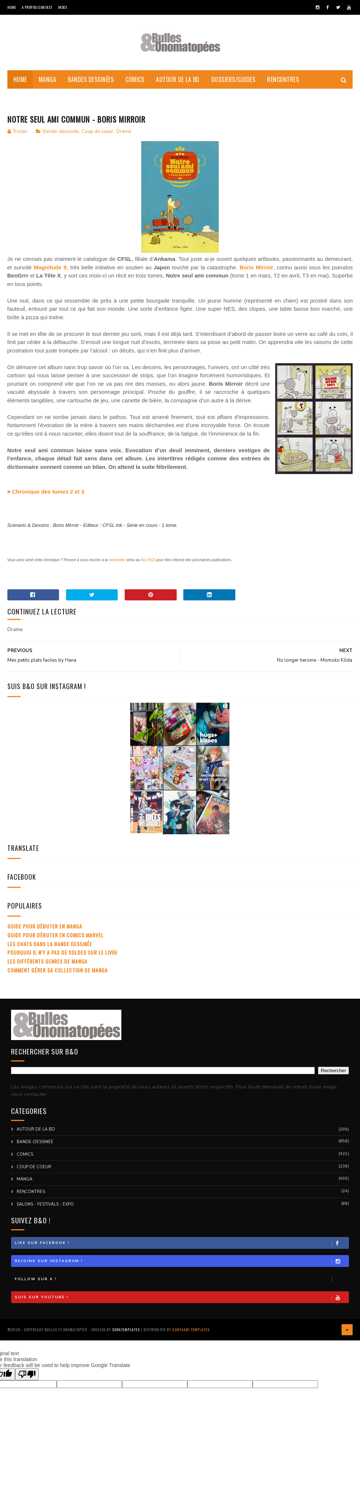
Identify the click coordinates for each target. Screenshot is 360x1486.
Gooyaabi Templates (191, 1335)
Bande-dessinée (61, 138)
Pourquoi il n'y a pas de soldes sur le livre (62, 959)
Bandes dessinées (91, 85)
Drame (123, 138)
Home (11, 7)
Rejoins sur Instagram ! (182, 1268)
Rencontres (283, 85)
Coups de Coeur (34, 103)
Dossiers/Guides (233, 85)
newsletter (117, 567)
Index (63, 7)
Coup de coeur (97, 138)
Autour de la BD (178, 85)
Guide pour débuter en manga (44, 933)
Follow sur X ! (182, 1286)
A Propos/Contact (37, 7)
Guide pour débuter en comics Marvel (55, 942)
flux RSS (148, 567)
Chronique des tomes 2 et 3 (48, 498)
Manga (47, 85)
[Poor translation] (27, 1378)
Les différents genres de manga (47, 968)
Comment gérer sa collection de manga (57, 977)
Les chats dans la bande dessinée (49, 950)
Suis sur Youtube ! (182, 1304)
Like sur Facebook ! (182, 1250)
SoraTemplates (126, 1335)
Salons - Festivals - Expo (45, 1211)
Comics (134, 85)
